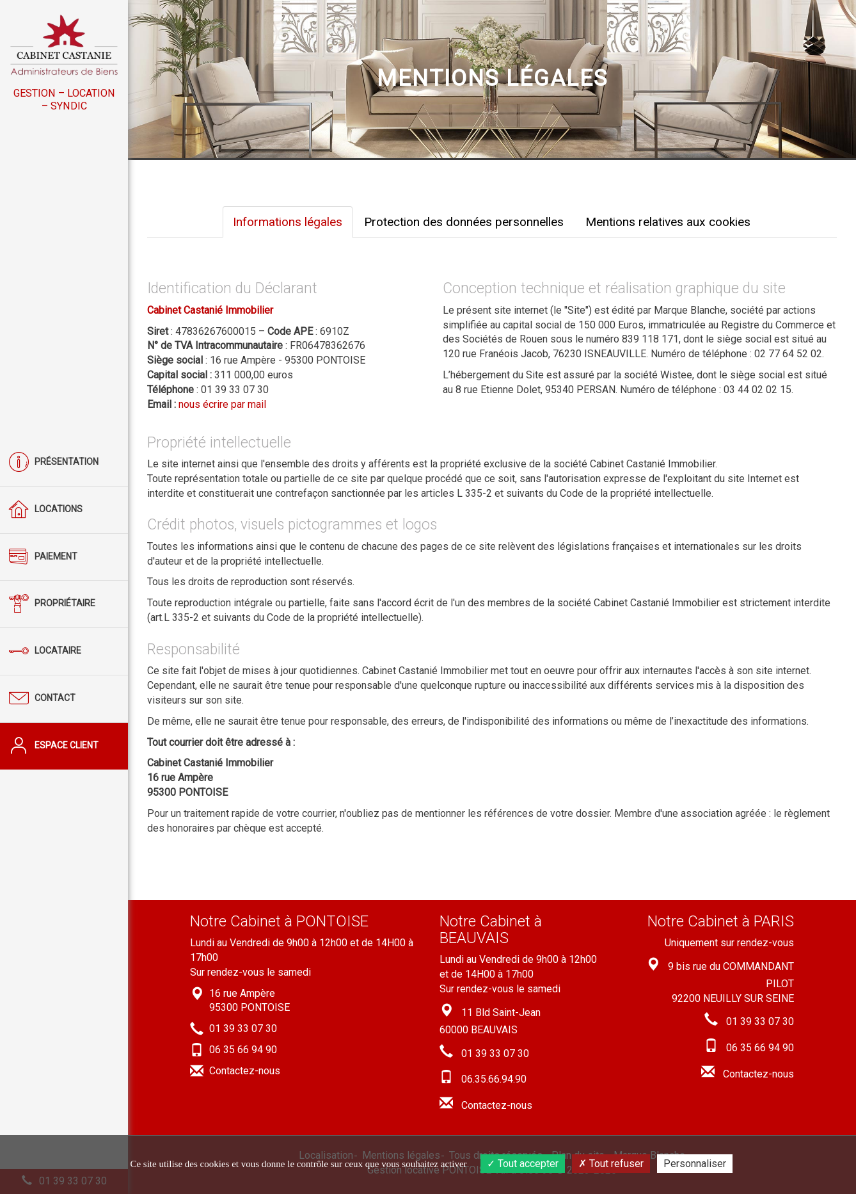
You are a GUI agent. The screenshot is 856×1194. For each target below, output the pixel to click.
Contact (42, 699)
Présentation (54, 462)
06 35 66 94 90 (243, 1050)
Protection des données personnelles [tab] (464, 221)
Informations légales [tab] (287, 221)
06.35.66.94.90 (494, 1079)
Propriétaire (52, 604)
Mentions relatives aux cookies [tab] (667, 221)
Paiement (43, 557)
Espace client (54, 746)
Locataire (45, 651)
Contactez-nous (244, 1071)
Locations (46, 510)
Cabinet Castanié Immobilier (210, 310)
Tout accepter (523, 1164)
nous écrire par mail (222, 404)
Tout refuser (611, 1164)
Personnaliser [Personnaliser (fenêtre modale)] (694, 1164)
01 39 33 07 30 (243, 1028)
